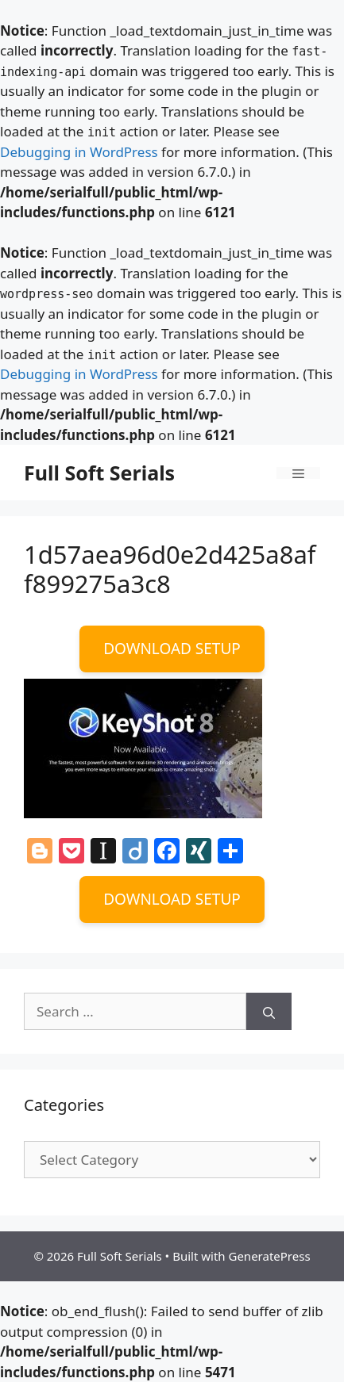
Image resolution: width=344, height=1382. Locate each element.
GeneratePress (269, 1256)
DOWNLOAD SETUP (172, 648)
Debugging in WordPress (79, 152)
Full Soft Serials (99, 472)
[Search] (269, 1012)
